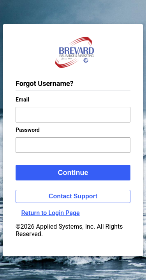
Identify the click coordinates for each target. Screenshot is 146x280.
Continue (73, 173)
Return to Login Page (50, 213)
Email (22, 99)
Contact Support (73, 196)
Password (28, 130)
